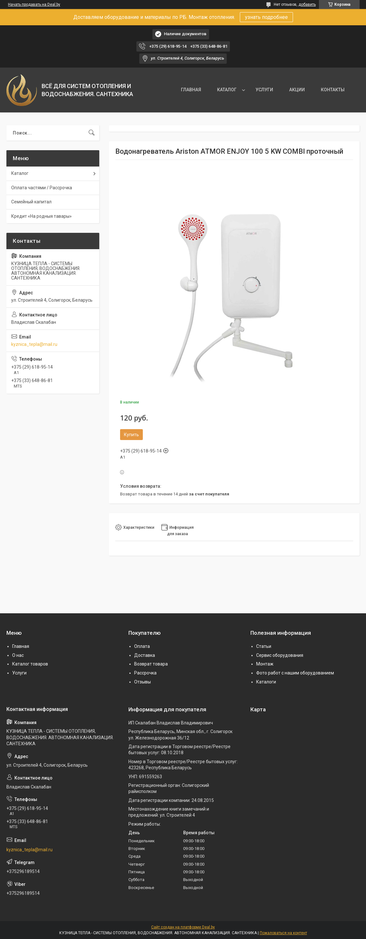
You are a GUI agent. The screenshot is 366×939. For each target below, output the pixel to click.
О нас (18, 655)
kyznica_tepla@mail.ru (34, 344)
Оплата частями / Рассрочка (41, 187)
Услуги (19, 672)
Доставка (144, 655)
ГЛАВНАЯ (191, 89)
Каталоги (266, 681)
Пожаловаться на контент (283, 933)
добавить (307, 4)
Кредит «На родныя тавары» (41, 216)
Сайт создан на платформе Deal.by (183, 927)
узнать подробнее (266, 17)
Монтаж (264, 663)
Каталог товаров (30, 663)
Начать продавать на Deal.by (34, 4)
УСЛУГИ (264, 89)
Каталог (19, 173)
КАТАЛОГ (227, 89)
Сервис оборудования (279, 655)
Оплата (142, 646)
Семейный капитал (31, 201)
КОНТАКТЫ (333, 89)
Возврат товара (151, 663)
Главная (20, 646)
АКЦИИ (297, 89)
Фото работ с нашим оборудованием (295, 672)
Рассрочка (145, 672)
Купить (131, 434)
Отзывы (142, 681)
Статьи (263, 646)
